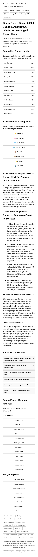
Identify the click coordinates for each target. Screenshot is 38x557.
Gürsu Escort (19, 114)
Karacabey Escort (19, 109)
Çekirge (6, 14)
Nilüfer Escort (26, 38)
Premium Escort (19, 506)
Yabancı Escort (19, 493)
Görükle (12, 10)
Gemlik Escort (7, 43)
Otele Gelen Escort (19, 502)
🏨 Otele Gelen (19, 156)
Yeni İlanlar (19, 511)
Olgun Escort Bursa (19, 488)
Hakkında (22, 14)
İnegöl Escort (15, 43)
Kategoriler (14, 14)
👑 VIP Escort (19, 133)
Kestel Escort (7, 46)
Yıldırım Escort (24, 43)
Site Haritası (7, 17)
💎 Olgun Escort (19, 142)
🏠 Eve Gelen (19, 152)
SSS (28, 14)
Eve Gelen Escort (19, 497)
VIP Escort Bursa (19, 479)
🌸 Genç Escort (19, 138)
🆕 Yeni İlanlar (19, 166)
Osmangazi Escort (8, 41)
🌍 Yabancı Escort (19, 147)
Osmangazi (26, 10)
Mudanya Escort (27, 41)
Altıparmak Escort (17, 38)
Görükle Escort (18, 41)
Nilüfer (18, 10)
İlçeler (5, 10)
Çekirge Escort (7, 38)
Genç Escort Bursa (19, 484)
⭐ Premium (19, 161)
